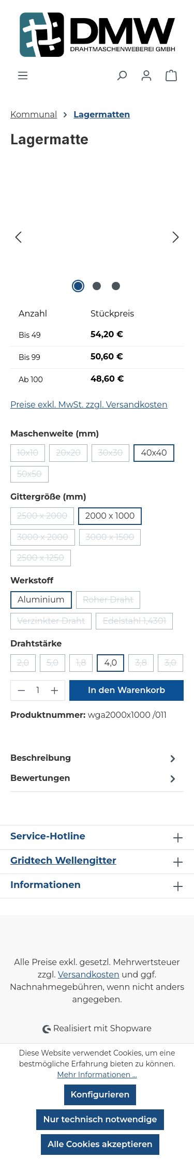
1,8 (84, 665)
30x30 (114, 455)
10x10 (31, 455)
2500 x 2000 (45, 518)
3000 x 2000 (46, 539)
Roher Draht (111, 602)
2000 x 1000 (110, 516)
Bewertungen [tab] (94, 778)
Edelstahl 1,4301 (137, 622)
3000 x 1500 (113, 539)
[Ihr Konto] (146, 75)
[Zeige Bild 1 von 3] (78, 286)
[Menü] (22, 75)
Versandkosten (89, 975)
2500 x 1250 (44, 559)
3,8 (144, 665)
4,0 (110, 663)
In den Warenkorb (126, 690)
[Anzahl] (38, 690)
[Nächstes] (176, 237)
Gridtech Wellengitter (63, 860)
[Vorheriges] (18, 237)
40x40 (154, 453)
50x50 (33, 476)
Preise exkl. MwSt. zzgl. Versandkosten (89, 405)
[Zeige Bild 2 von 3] (97, 286)
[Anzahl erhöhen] (55, 690)
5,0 (56, 665)
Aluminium (41, 600)
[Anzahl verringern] (21, 690)
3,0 (174, 665)
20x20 (71, 455)
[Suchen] (121, 75)
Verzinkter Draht (54, 622)
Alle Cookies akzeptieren (100, 1144)
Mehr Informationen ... (97, 1074)
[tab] (94, 758)
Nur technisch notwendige (100, 1119)
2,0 (26, 665)
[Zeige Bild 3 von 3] (116, 286)
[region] (97, 237)
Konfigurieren (100, 1095)
